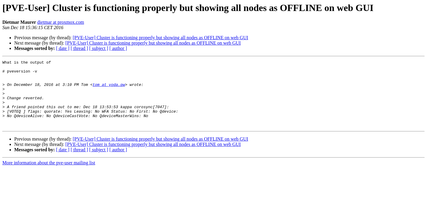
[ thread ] (79, 48)
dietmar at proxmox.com (60, 22)
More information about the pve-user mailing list (48, 176)
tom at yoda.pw (109, 89)
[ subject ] (98, 48)
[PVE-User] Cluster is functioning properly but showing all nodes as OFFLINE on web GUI (160, 37)
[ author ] (118, 48)
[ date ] (62, 48)
